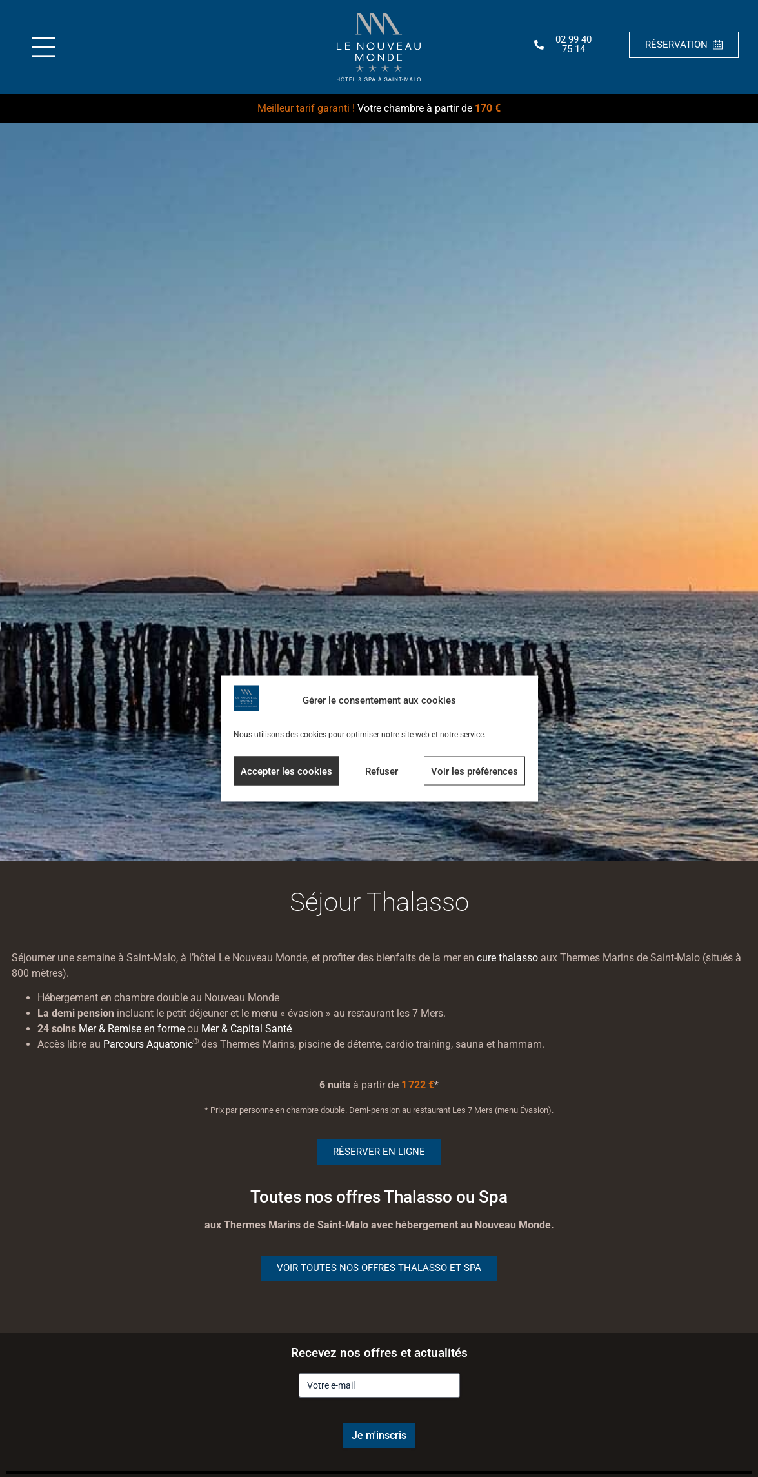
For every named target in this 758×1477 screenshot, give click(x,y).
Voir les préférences (474, 771)
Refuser (381, 771)
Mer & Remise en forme (132, 1029)
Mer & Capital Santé (246, 1029)
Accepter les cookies (286, 771)
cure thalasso (507, 958)
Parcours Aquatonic (148, 1044)
